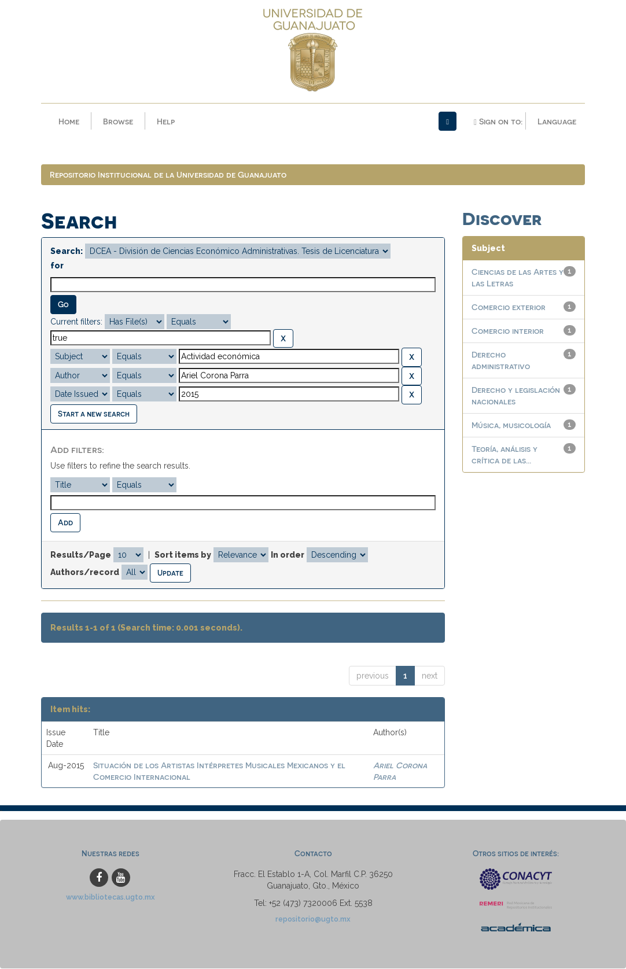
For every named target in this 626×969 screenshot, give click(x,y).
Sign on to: (498, 121)
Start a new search (94, 414)
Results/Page (80, 555)
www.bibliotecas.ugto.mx (110, 897)
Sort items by (182, 555)
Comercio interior (508, 331)
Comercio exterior (509, 307)
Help (166, 121)
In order (287, 555)
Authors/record (84, 572)
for (57, 266)
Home (68, 121)
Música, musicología (511, 425)
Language (556, 121)
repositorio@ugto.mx (313, 919)
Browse (118, 121)
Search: (66, 251)
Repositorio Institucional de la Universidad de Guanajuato (168, 175)
